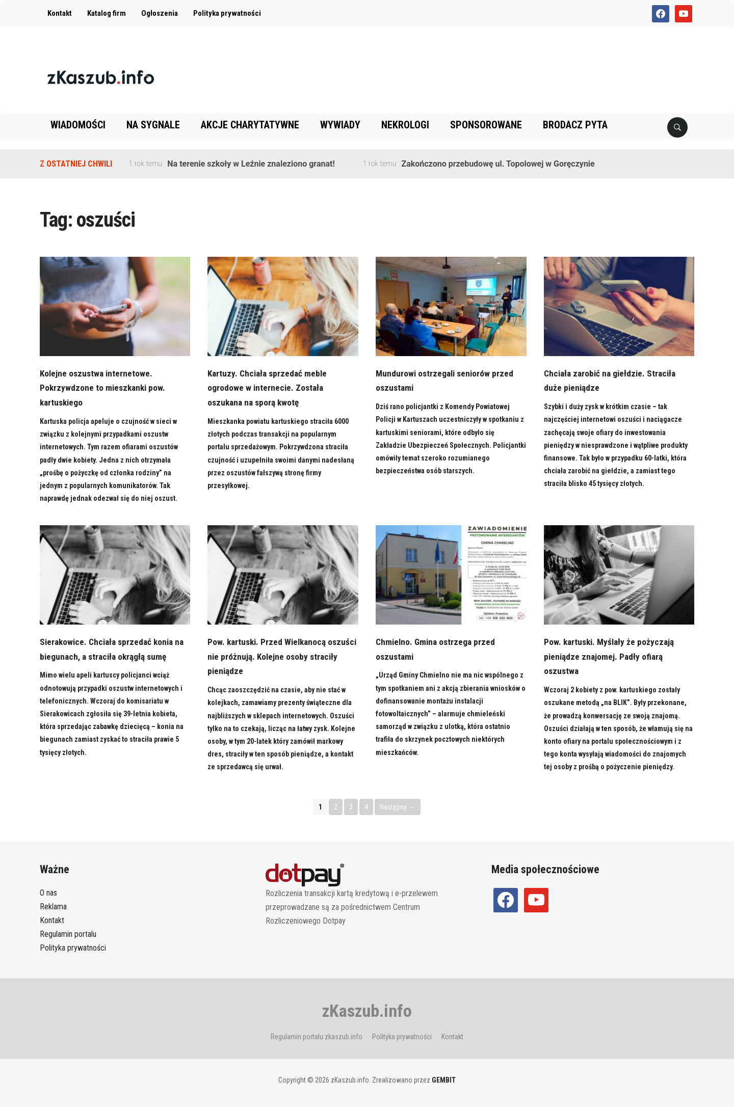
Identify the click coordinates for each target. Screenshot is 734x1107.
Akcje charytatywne (250, 125)
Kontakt (59, 13)
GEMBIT (444, 1080)
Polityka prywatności (227, 13)
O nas (48, 893)
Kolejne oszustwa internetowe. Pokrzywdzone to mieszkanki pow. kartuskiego (104, 388)
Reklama (53, 906)
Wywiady (340, 125)
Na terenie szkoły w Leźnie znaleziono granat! (250, 164)
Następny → (397, 807)
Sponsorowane (486, 125)
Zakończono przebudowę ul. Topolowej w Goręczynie (497, 164)
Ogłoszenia (159, 13)
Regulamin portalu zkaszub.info (316, 1037)
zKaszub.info (367, 1011)
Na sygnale (153, 125)
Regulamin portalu (68, 934)
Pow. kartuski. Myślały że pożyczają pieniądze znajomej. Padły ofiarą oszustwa (611, 656)
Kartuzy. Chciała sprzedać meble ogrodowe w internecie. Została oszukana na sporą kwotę (269, 388)
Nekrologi (405, 125)
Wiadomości (78, 125)
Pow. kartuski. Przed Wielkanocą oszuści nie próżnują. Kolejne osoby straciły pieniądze (274, 656)
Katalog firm (106, 13)
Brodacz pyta (575, 125)
